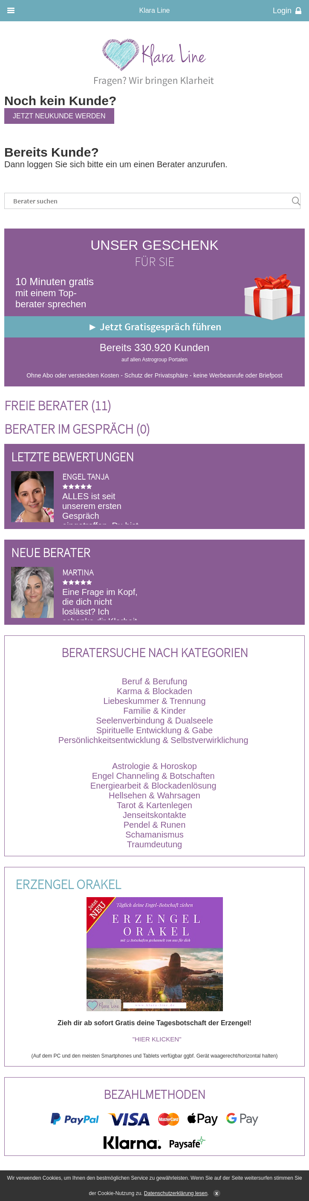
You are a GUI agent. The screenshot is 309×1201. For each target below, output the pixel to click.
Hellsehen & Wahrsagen (154, 795)
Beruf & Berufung (154, 681)
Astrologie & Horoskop (154, 766)
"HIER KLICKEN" (157, 1039)
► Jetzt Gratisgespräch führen (155, 326)
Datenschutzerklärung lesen (176, 1193)
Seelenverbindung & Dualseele (154, 720)
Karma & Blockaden (154, 691)
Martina (77, 572)
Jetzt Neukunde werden (59, 116)
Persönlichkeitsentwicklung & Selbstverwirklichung (153, 740)
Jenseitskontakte (154, 815)
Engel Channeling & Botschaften (153, 776)
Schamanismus (154, 834)
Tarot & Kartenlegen (154, 805)
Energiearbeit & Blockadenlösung (154, 785)
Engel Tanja (85, 476)
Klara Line (154, 10)
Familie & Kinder (154, 710)
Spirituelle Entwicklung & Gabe (154, 730)
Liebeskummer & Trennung (154, 701)
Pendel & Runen (155, 824)
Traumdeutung (154, 844)
